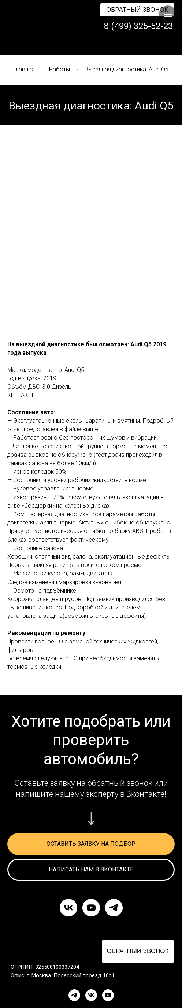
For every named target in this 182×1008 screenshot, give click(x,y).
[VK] (91, 995)
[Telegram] (74, 995)
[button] (137, 9)
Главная (24, 69)
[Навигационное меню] (168, 14)
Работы (59, 69)
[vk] (68, 907)
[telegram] (114, 907)
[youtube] (91, 907)
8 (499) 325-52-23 (138, 26)
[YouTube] (108, 995)
